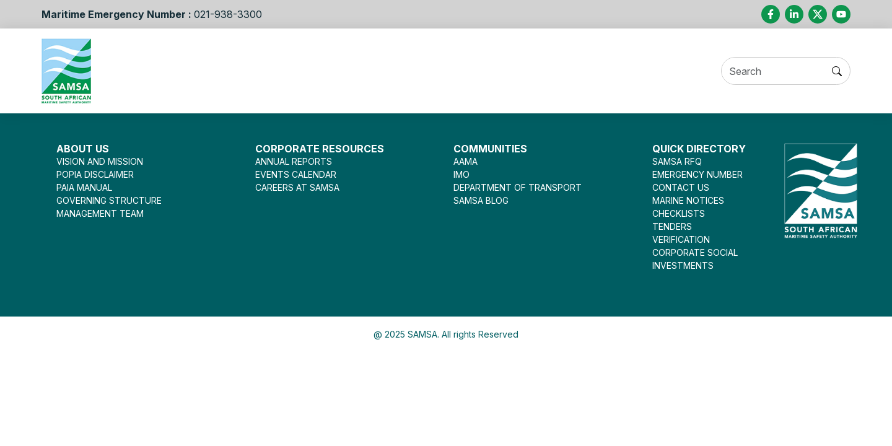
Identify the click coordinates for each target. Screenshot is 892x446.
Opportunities (611, 70)
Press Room (523, 70)
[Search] (786, 71)
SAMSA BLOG (481, 200)
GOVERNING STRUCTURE (109, 200)
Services (261, 70)
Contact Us (697, 70)
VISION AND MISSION (99, 161)
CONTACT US (680, 187)
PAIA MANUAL (84, 187)
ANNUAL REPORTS (293, 161)
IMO (461, 174)
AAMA (465, 161)
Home (140, 70)
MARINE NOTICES (688, 200)
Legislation (444, 70)
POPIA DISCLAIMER (95, 174)
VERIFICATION (681, 239)
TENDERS (672, 226)
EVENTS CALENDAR (295, 174)
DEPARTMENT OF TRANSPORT (517, 187)
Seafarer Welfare (350, 70)
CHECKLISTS (678, 213)
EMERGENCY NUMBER (697, 174)
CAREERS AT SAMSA (297, 187)
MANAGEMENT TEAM (100, 213)
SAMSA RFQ (677, 161)
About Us (193, 70)
